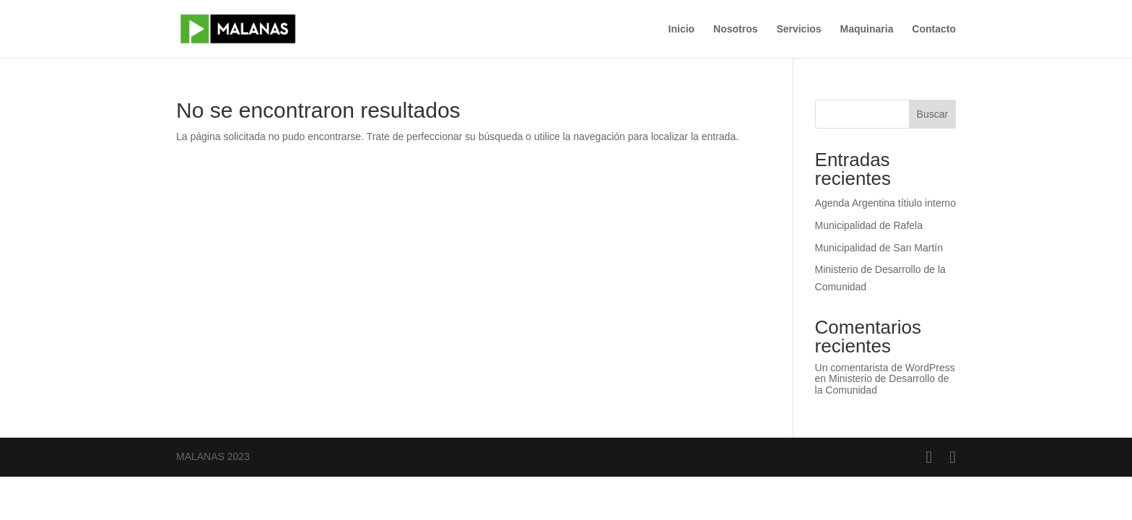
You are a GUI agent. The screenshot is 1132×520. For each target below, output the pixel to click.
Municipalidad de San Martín (879, 248)
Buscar (933, 114)
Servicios (798, 29)
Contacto (934, 29)
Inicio (682, 29)
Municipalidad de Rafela (869, 225)
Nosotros (735, 29)
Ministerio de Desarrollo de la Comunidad (882, 384)
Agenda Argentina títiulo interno (885, 203)
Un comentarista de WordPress (885, 367)
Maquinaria (867, 29)
